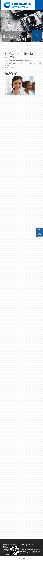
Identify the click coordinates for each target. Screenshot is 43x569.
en (27, 35)
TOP (39, 231)
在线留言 (21, 25)
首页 (7, 15)
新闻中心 (27, 15)
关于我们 (16, 15)
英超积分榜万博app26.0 (39, 236)
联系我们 (32, 25)
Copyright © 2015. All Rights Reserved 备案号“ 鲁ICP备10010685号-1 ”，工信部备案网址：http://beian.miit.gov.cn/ (21, 552)
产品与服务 (10, 25)
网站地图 (6, 545)
